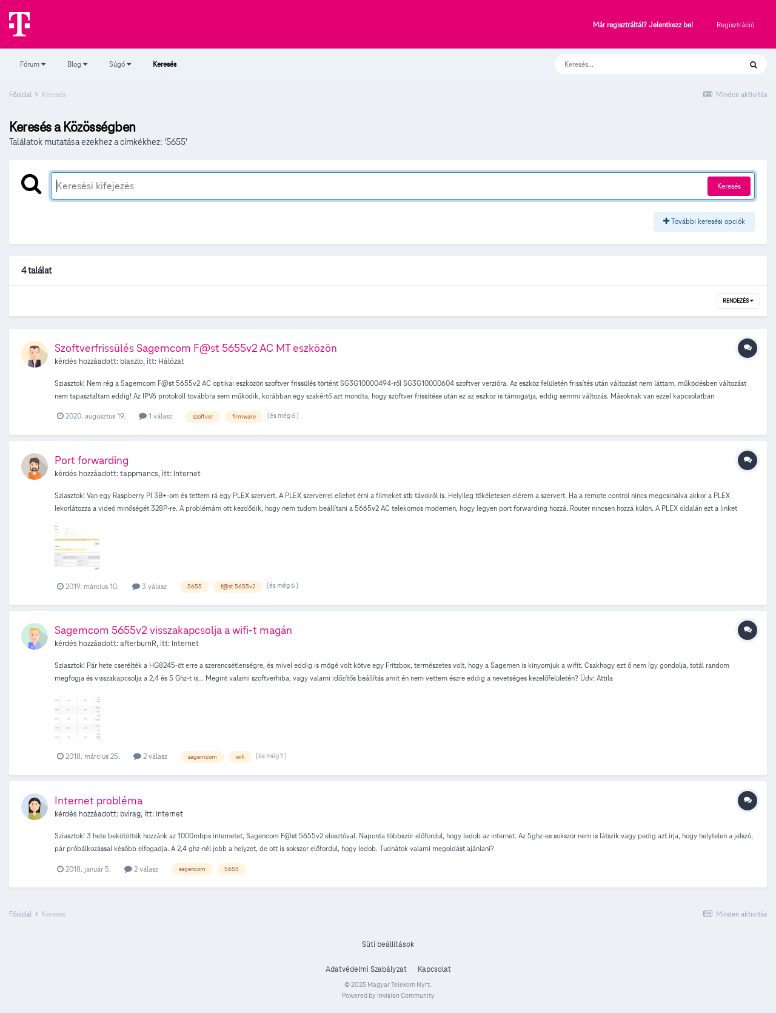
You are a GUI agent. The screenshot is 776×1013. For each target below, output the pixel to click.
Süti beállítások (388, 944)
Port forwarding (92, 460)
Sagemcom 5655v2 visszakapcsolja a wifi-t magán (173, 630)
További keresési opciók (704, 221)
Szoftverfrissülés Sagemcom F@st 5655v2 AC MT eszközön (196, 348)
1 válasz (155, 415)
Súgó (120, 64)
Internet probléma (98, 800)
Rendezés (738, 301)
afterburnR (138, 643)
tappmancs (139, 474)
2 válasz (150, 756)
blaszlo (131, 361)
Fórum (32, 64)
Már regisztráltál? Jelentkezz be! (643, 25)
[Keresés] (636, 64)
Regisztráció (735, 24)
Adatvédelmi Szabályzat (366, 969)
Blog (77, 64)
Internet (187, 474)
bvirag (130, 814)
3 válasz (149, 586)
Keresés (164, 69)
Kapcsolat (434, 969)
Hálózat (171, 361)
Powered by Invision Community (388, 995)
